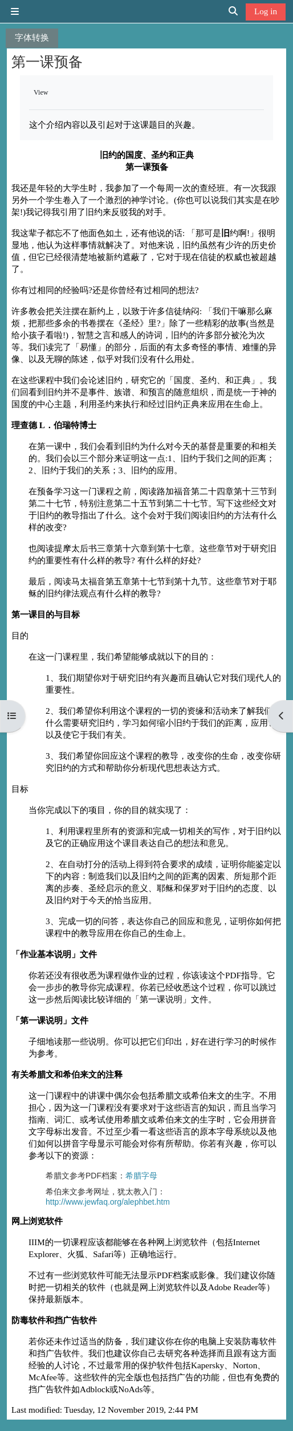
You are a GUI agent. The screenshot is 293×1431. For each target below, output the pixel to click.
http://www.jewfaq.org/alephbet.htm (108, 1201)
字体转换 (32, 37)
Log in (265, 11)
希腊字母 (141, 1175)
